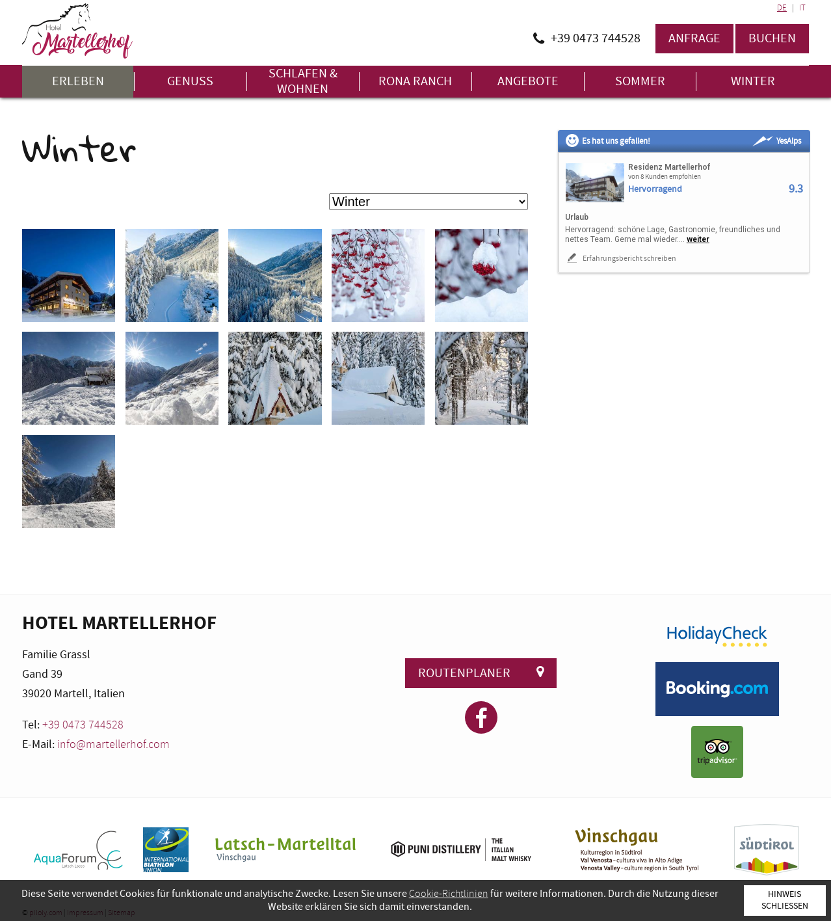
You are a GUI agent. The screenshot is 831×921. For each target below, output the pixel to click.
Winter (753, 81)
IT (802, 8)
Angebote (528, 81)
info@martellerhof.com (113, 744)
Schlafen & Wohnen (303, 82)
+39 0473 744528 (83, 724)
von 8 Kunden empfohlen (664, 176)
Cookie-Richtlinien (448, 893)
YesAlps (776, 141)
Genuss (190, 81)
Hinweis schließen (784, 900)
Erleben (78, 81)
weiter (698, 239)
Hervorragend (655, 189)
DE (782, 8)
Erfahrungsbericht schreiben (620, 258)
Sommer (640, 81)
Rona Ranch (415, 81)
